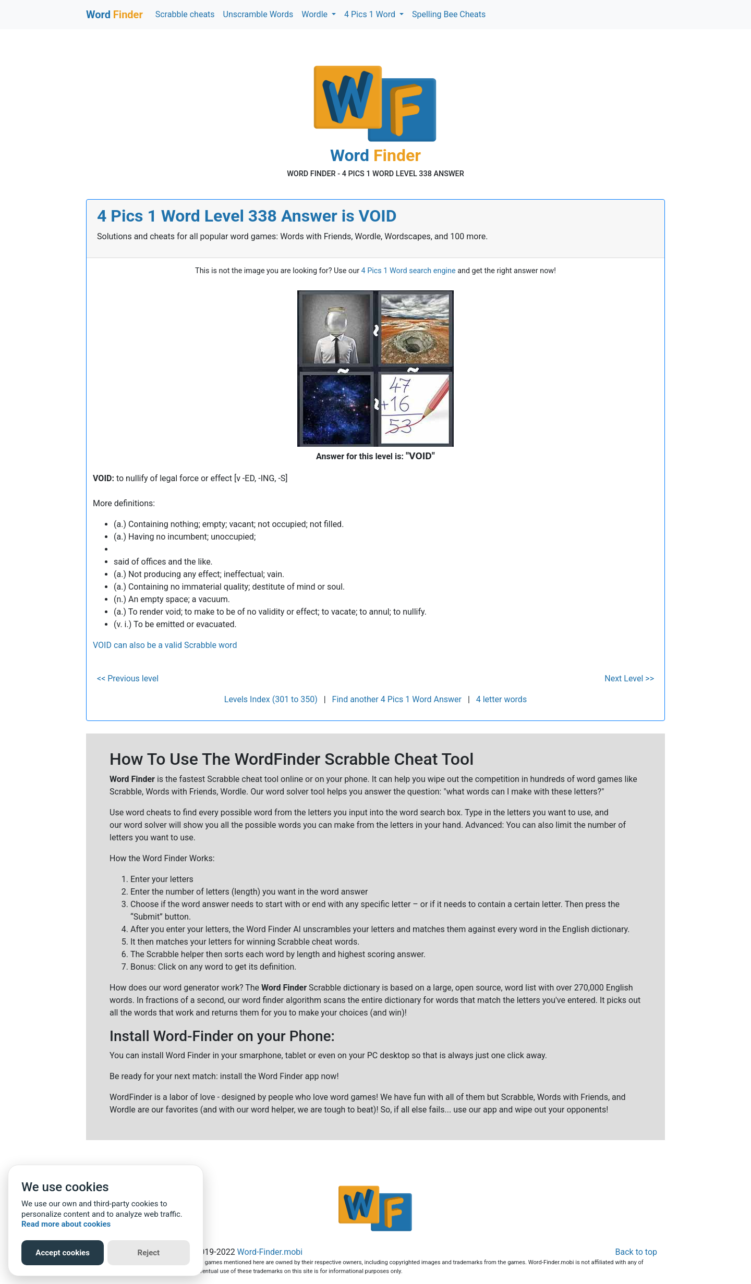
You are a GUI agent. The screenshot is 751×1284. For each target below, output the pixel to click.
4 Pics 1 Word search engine (408, 270)
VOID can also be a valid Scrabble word (165, 645)
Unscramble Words (258, 14)
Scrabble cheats (185, 14)
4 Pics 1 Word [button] (370, 14)
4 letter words (501, 699)
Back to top (636, 1252)
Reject (149, 1252)
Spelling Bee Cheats (449, 14)
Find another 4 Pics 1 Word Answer (397, 699)
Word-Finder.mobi (270, 1252)
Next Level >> (629, 678)
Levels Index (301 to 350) (271, 699)
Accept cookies (62, 1252)
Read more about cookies (66, 1224)
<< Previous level (128, 678)
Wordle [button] (315, 14)
